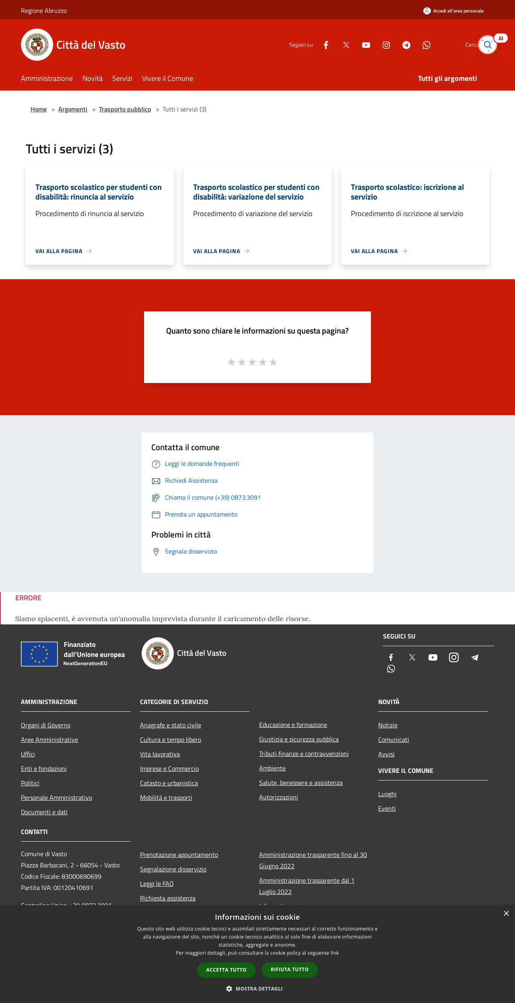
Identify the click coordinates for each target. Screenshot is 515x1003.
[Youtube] (352, 44)
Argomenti (72, 109)
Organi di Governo (45, 725)
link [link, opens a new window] (335, 952)
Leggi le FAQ (157, 883)
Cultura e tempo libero (170, 739)
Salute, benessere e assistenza (301, 782)
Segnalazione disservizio (173, 869)
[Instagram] (373, 44)
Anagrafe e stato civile (170, 725)
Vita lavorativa (160, 754)
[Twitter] (332, 44)
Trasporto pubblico (125, 109)
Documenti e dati (44, 812)
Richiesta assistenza (168, 898)
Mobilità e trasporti (166, 797)
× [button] (506, 914)
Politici (30, 783)
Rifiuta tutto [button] (290, 969)
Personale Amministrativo (56, 797)
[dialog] (257, 954)
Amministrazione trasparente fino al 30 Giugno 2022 (313, 860)
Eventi (387, 808)
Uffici (28, 754)
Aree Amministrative (49, 739)
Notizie (388, 725)
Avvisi (386, 754)
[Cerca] (484, 44)
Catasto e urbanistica (169, 783)
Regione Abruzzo (44, 10)
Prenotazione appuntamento (179, 854)
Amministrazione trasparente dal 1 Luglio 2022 (306, 885)
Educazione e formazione (293, 724)
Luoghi (387, 794)
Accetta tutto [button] (226, 969)
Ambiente (272, 768)
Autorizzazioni (278, 797)
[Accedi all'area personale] (453, 10)
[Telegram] (393, 44)
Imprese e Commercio (169, 768)
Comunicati (393, 739)
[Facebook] (312, 44)
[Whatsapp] (413, 44)
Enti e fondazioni (44, 768)
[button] (257, 988)
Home (39, 109)
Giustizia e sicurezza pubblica (299, 739)
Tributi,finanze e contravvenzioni (304, 753)
